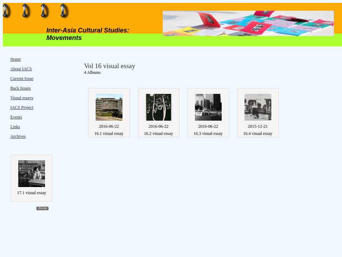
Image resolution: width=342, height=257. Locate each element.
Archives (18, 136)
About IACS (21, 68)
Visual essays (21, 97)
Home (15, 59)
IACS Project (21, 107)
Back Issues (20, 88)
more (42, 208)
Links (15, 126)
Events (16, 117)
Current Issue (21, 78)
